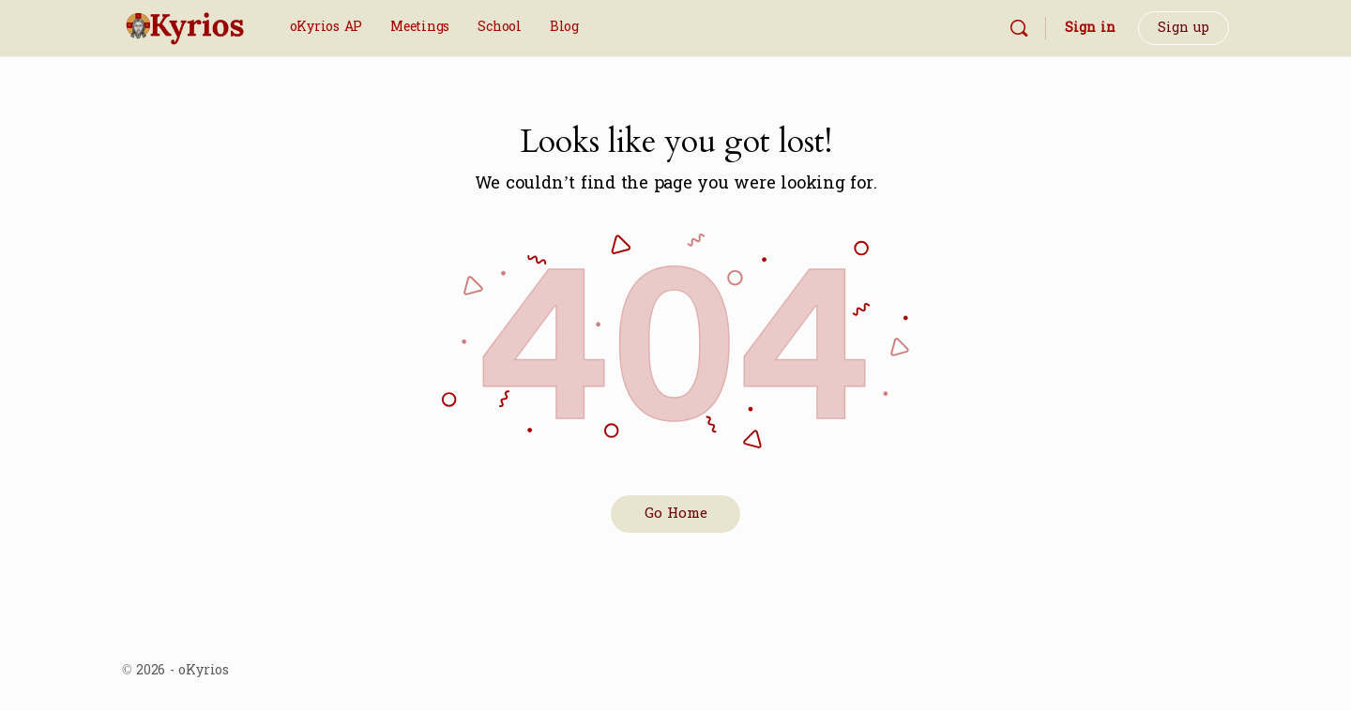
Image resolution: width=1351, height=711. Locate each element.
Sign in (1090, 27)
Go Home (676, 513)
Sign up (1183, 27)
